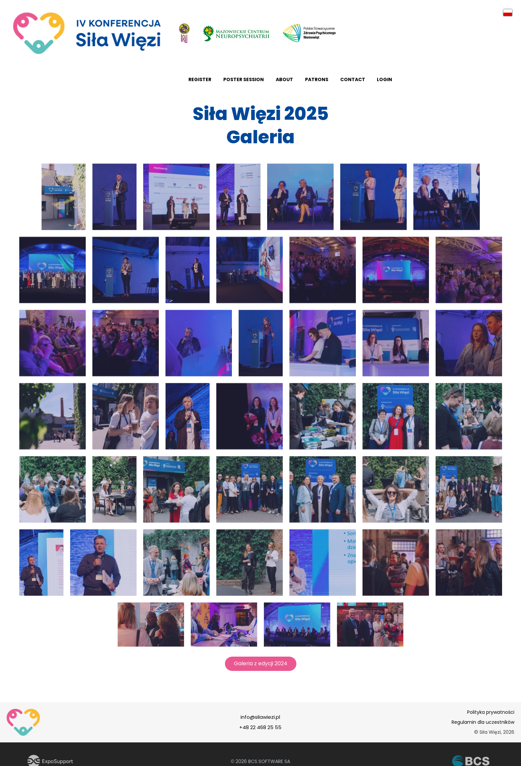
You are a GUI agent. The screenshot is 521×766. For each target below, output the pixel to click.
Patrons (436, 81)
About (402, 81)
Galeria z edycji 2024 (260, 667)
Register (315, 81)
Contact (473, 81)
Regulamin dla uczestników (483, 726)
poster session (360, 81)
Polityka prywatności (490, 716)
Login (506, 81)
